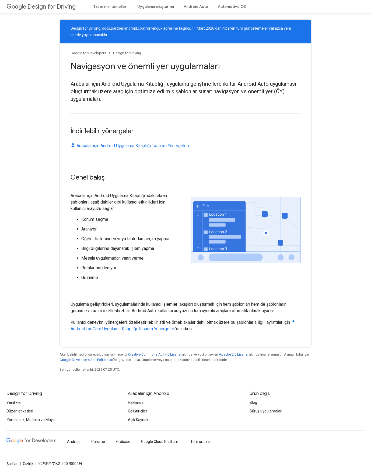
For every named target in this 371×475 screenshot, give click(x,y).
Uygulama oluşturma (155, 6)
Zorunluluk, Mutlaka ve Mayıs (30, 420)
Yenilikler (14, 402)
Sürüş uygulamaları (266, 411)
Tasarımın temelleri (110, 6)
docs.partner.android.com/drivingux (132, 28)
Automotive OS (232, 6)
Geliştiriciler (137, 411)
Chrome (98, 441)
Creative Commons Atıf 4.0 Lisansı (154, 354)
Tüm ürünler (200, 441)
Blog (253, 402)
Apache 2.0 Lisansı (233, 354)
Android (73, 441)
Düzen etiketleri (19, 411)
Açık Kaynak (138, 420)
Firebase (123, 441)
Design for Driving (41, 6)
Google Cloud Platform (160, 441)
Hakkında (136, 402)
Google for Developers (88, 53)
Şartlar (12, 464)
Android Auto (196, 6)
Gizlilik (28, 464)
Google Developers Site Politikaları (86, 360)
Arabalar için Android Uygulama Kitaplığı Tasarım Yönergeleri (132, 145)
